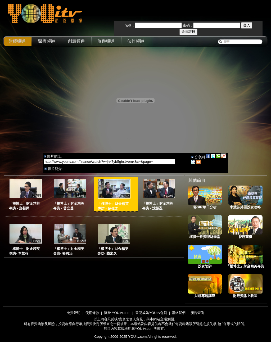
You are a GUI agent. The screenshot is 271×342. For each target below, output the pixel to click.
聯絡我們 (179, 313)
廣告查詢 (197, 313)
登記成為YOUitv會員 (151, 313)
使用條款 (92, 313)
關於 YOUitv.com (117, 313)
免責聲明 (73, 313)
